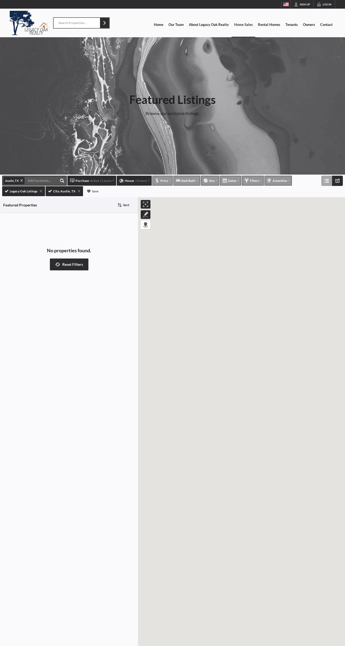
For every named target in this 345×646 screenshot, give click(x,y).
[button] (104, 23)
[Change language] (286, 4)
